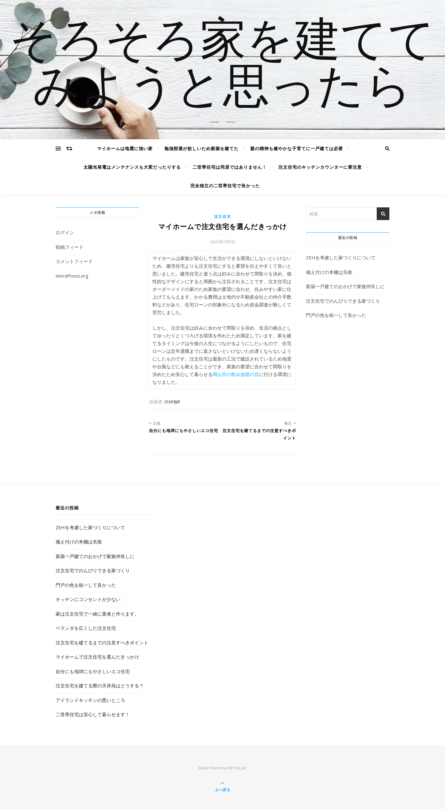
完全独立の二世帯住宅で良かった (225, 185)
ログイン (65, 232)
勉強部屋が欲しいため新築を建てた (201, 148)
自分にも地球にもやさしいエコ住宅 (93, 671)
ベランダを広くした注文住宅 (86, 628)
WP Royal (237, 768)
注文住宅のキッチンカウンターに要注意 (320, 167)
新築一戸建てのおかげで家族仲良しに (345, 286)
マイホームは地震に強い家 (125, 148)
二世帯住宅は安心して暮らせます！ (93, 714)
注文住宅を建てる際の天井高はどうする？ (100, 685)
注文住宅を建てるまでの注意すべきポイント (102, 642)
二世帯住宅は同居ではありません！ (230, 167)
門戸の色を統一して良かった (336, 315)
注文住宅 (222, 216)
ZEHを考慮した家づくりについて (340, 257)
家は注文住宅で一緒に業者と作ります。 (97, 614)
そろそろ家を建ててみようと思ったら (222, 65)
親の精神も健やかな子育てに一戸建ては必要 (296, 148)
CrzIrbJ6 (172, 402)
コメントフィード (74, 261)
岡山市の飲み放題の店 (236, 374)
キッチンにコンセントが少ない (88, 599)
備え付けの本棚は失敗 (329, 272)
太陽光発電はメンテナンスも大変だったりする (132, 167)
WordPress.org (72, 276)
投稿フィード (69, 247)
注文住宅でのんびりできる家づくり (343, 301)
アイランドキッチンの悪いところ (90, 700)
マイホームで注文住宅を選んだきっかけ (97, 657)
